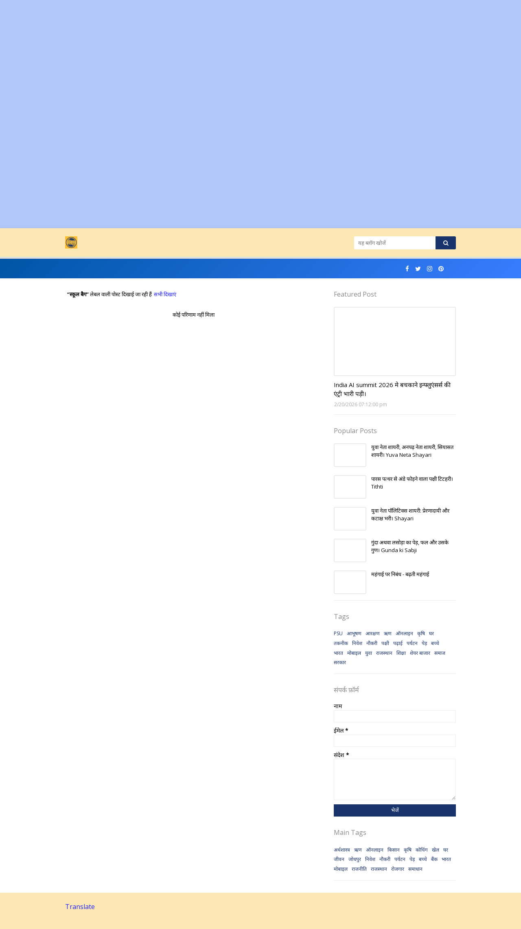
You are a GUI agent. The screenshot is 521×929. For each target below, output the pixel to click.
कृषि (421, 633)
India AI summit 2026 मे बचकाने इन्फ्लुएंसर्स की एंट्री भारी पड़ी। (392, 389)
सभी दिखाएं (165, 294)
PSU (338, 633)
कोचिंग (422, 849)
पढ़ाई (398, 643)
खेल (435, 849)
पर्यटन (412, 643)
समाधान (415, 868)
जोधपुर (354, 859)
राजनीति (359, 868)
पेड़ (424, 643)
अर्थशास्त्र (342, 849)
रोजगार (397, 868)
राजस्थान (384, 652)
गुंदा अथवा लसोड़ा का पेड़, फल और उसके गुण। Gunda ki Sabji (410, 546)
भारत (338, 652)
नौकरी (371, 643)
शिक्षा (401, 652)
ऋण (388, 633)
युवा (368, 652)
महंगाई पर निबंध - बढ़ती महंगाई (400, 574)
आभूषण (354, 633)
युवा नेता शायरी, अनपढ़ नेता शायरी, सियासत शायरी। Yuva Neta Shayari (412, 451)
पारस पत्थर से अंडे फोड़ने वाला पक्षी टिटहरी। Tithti (412, 483)
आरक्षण (373, 633)
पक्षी (385, 643)
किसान (393, 849)
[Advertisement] (244, 57)
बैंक (434, 859)
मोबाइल (354, 652)
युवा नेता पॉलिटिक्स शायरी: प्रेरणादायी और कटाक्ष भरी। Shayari (410, 514)
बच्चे (435, 643)
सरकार (340, 662)
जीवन (339, 859)
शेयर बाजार (420, 652)
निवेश (357, 643)
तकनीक (341, 643)
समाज (439, 652)
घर (431, 633)
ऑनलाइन (404, 633)
